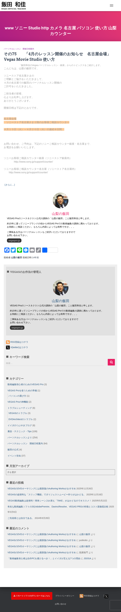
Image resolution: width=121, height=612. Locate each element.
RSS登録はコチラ (17, 342)
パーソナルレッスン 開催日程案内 (19, 49)
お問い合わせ (60, 604)
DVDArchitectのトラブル (21, 419)
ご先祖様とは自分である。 (21, 518)
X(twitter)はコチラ (17, 347)
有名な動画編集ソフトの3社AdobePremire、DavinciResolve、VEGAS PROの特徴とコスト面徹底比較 (58, 506)
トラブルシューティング (20, 408)
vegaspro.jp (14, 240)
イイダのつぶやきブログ (20, 425)
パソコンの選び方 (17, 396)
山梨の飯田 (84, 534)
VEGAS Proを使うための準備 (22, 390)
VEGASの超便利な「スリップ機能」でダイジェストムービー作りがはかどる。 (47, 494)
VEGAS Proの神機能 (18, 402)
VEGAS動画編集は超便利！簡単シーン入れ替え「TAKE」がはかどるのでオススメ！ (49, 500)
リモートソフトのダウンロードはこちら (32, 596)
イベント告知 (14, 455)
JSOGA (87, 558)
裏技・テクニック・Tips (20, 431)
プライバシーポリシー (64, 596)
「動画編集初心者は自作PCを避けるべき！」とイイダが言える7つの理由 (44, 558)
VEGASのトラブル (18, 413)
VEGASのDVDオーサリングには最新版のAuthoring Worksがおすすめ (42, 488)
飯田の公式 (13, 449)
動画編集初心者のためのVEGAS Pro (25, 384)
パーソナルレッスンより (20, 437)
